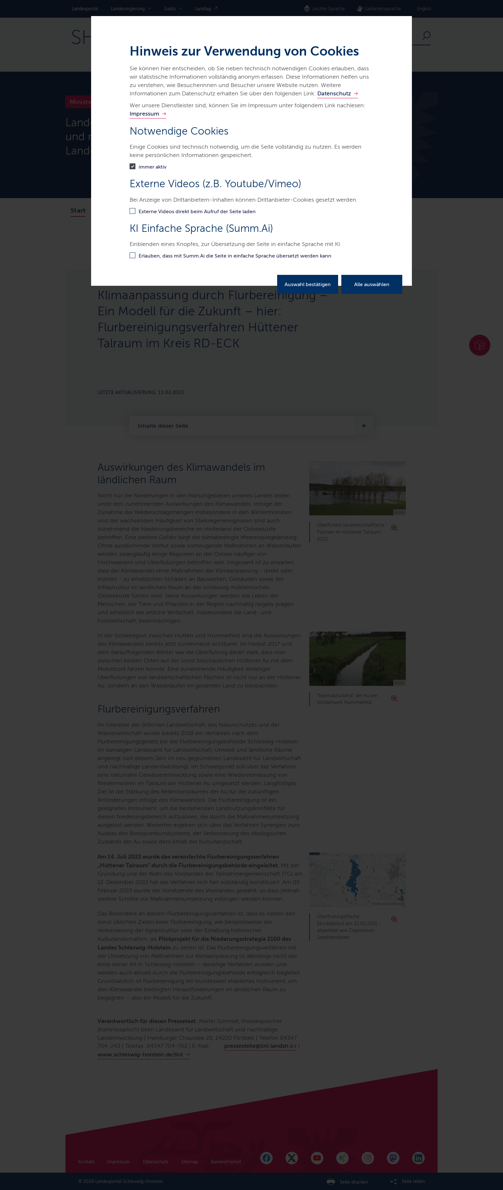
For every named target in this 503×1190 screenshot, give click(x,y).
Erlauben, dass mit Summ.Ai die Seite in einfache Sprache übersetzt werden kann (235, 256)
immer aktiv (152, 167)
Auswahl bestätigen (308, 284)
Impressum (144, 113)
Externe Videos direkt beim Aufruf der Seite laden (197, 211)
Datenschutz (334, 93)
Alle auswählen (371, 284)
